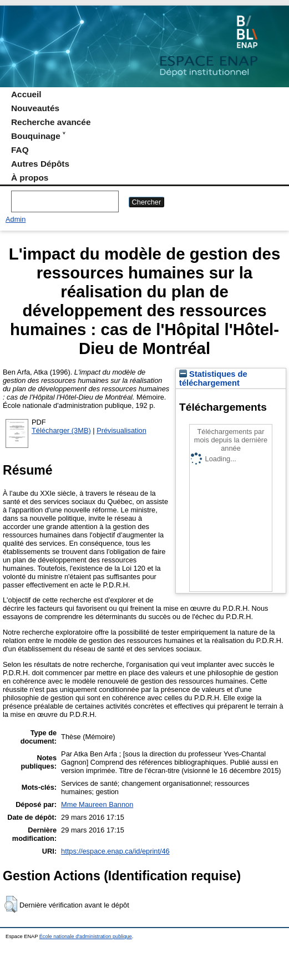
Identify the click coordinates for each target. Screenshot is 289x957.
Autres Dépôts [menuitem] (40, 163)
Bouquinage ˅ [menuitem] (38, 136)
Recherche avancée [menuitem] (50, 122)
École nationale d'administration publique (85, 936)
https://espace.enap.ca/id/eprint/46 (115, 851)
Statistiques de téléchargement (213, 378)
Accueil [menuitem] (26, 94)
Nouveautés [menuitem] (35, 108)
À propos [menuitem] (29, 177)
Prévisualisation (121, 430)
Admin (16, 219)
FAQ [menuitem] (20, 149)
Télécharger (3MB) (61, 430)
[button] (10, 904)
